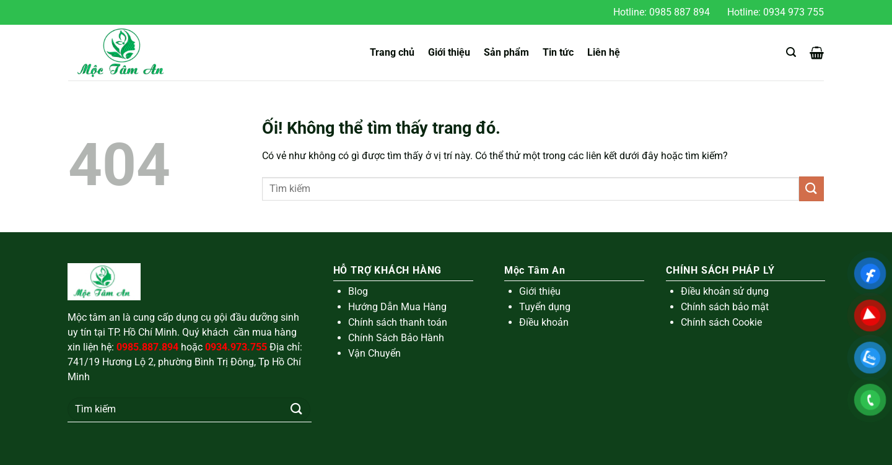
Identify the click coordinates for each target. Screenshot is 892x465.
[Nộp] (811, 188)
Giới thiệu (449, 52)
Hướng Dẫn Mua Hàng (397, 307)
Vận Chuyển (374, 353)
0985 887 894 (679, 12)
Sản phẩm (506, 52)
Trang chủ (392, 52)
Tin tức (558, 52)
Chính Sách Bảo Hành (396, 338)
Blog (358, 291)
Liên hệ (603, 52)
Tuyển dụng (545, 307)
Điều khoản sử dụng (725, 291)
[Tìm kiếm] (791, 52)
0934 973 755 (793, 12)
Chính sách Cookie (721, 322)
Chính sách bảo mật (725, 307)
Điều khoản (544, 322)
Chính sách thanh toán (397, 322)
